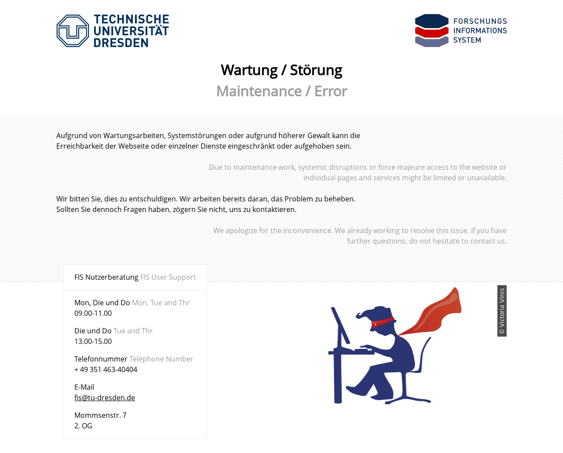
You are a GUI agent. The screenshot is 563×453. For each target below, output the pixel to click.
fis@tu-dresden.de (104, 397)
